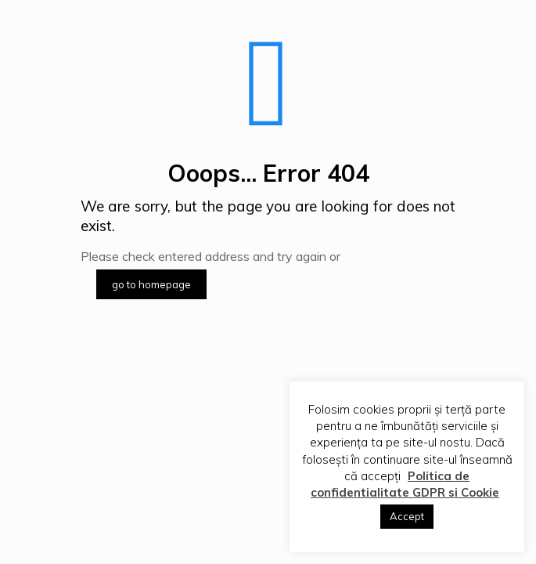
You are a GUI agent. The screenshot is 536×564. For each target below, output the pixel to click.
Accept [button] (407, 516)
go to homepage (151, 284)
